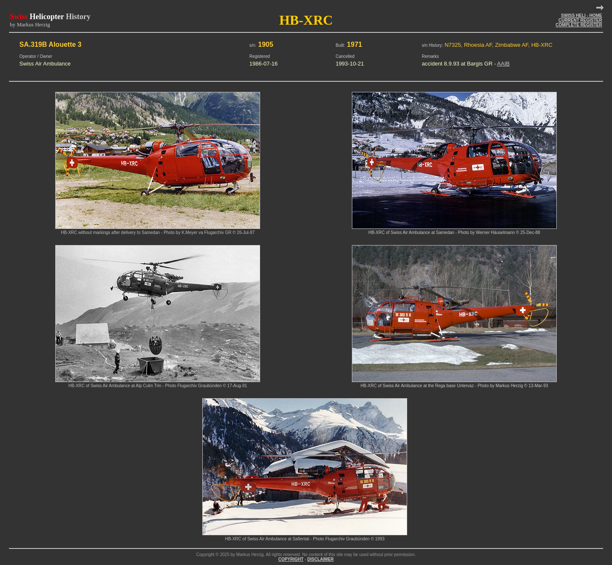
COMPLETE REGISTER (578, 25)
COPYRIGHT (290, 559)
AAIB (503, 63)
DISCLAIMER (320, 559)
